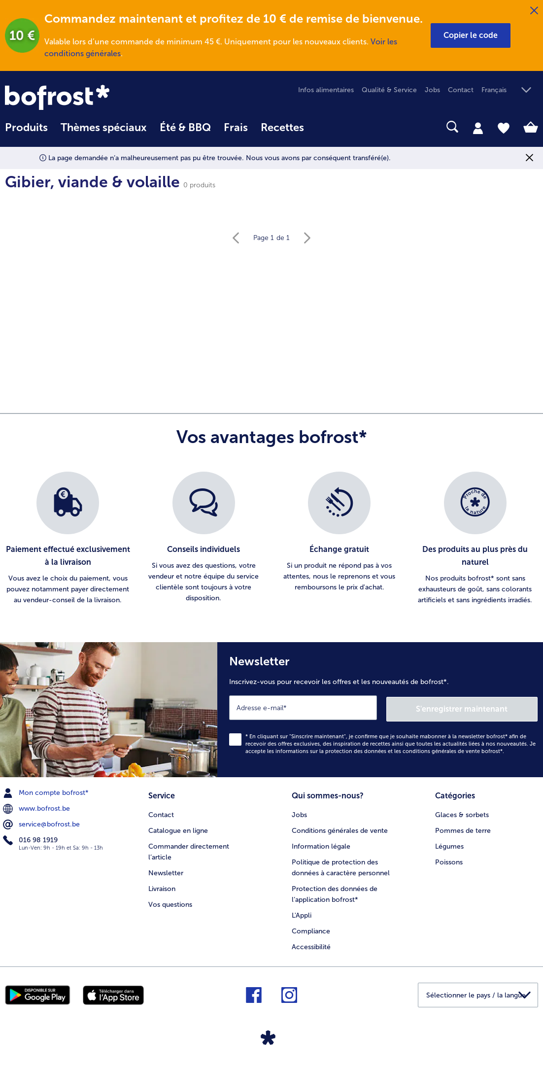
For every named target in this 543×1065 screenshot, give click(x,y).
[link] (85, 97)
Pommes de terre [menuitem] (463, 828)
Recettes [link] (282, 127)
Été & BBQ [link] (185, 127)
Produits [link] (26, 127)
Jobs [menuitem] (432, 90)
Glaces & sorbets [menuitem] (462, 812)
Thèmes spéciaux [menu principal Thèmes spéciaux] (104, 127)
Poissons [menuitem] (449, 860)
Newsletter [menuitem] (165, 870)
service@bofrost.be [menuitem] (42, 823)
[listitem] (68, 539)
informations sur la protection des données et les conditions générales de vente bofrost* (389, 750)
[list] (271, 539)
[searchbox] (323, 127)
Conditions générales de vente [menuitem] (340, 828)
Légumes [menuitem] (449, 844)
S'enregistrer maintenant (479, 707)
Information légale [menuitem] (321, 844)
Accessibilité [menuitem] (311, 944)
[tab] (478, 128)
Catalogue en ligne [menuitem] (178, 828)
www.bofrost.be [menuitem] (37, 807)
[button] (470, 35)
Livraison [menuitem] (161, 886)
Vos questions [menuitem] (170, 902)
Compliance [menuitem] (311, 929)
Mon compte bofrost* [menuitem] (47, 791)
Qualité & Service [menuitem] (389, 90)
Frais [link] (236, 127)
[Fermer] (534, 11)
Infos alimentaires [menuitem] (326, 90)
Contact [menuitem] (461, 90)
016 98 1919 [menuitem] (31, 839)
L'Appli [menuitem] (301, 913)
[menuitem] (26, 132)
